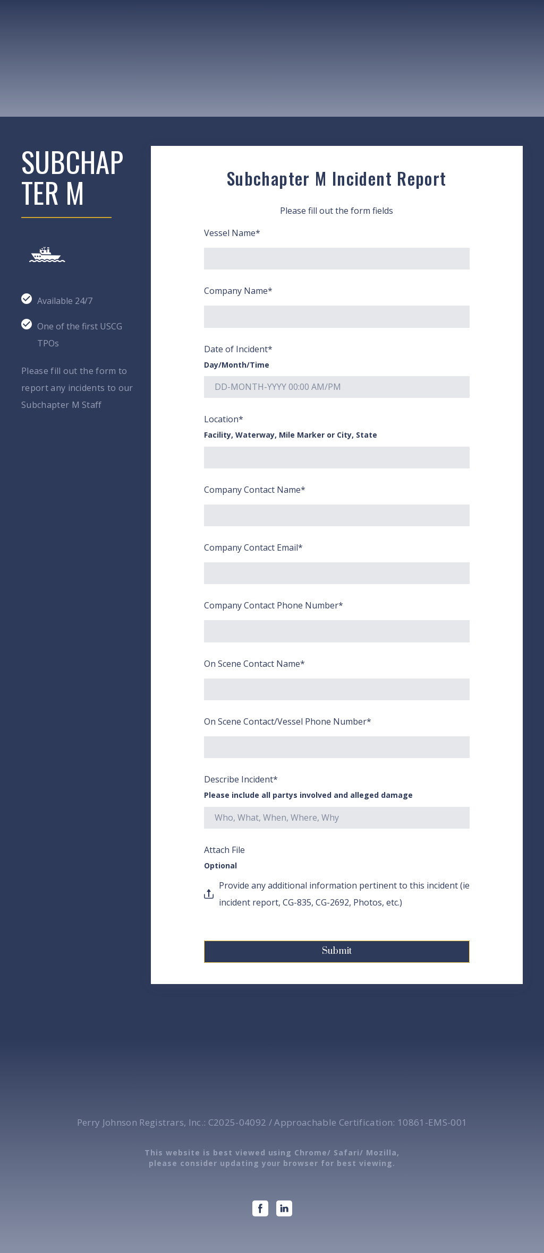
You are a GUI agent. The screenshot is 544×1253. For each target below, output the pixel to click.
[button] (260, 1208)
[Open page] (75, 72)
